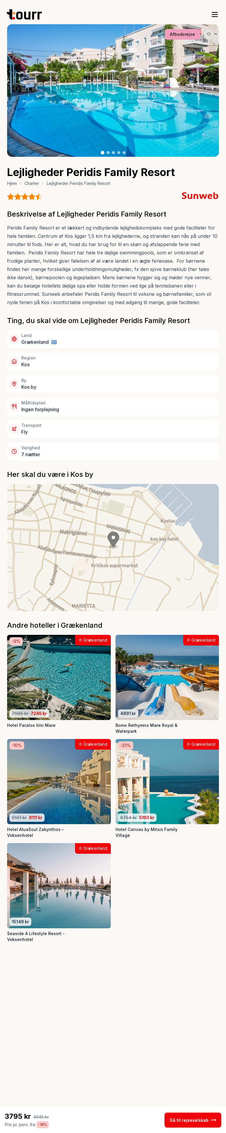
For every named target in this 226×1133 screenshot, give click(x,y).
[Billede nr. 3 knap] (113, 152)
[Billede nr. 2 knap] (108, 152)
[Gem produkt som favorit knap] (209, 34)
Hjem (12, 183)
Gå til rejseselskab (193, 1120)
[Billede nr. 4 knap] (118, 152)
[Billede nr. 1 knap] (102, 152)
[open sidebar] (215, 14)
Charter (32, 183)
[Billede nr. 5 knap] (124, 152)
